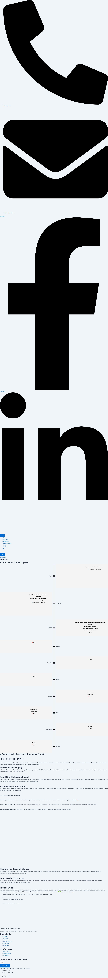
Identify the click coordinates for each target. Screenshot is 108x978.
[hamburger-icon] (2, 535)
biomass (77, 800)
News (4, 548)
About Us (5, 539)
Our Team (5, 547)
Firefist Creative (10, 976)
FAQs (4, 545)
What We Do (6, 541)
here (72, 892)
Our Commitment (7, 543)
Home (4, 537)
